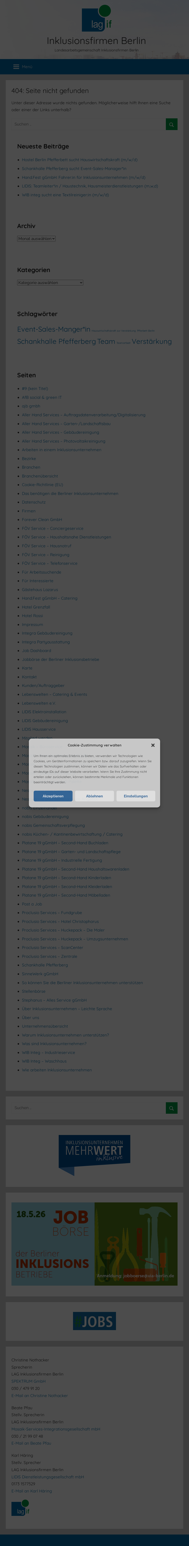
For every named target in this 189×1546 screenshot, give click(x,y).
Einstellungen (136, 796)
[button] (153, 745)
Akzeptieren (53, 796)
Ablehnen (94, 796)
